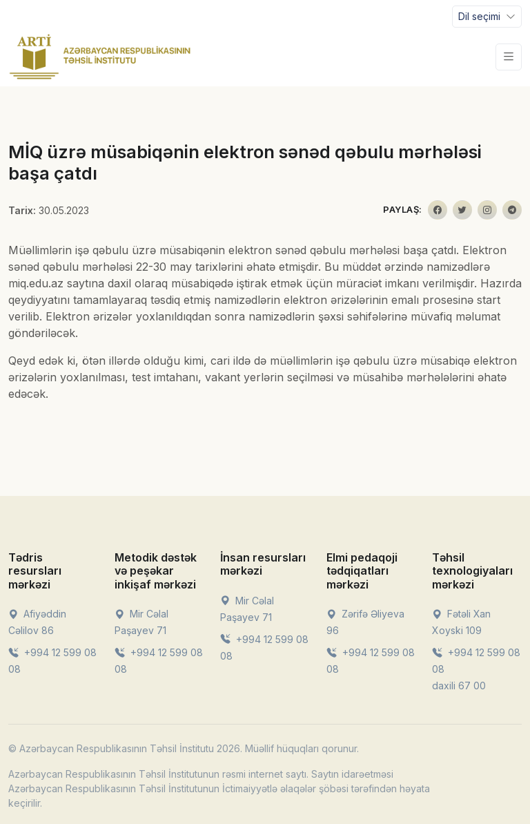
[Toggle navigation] (487, 17)
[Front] (100, 56)
